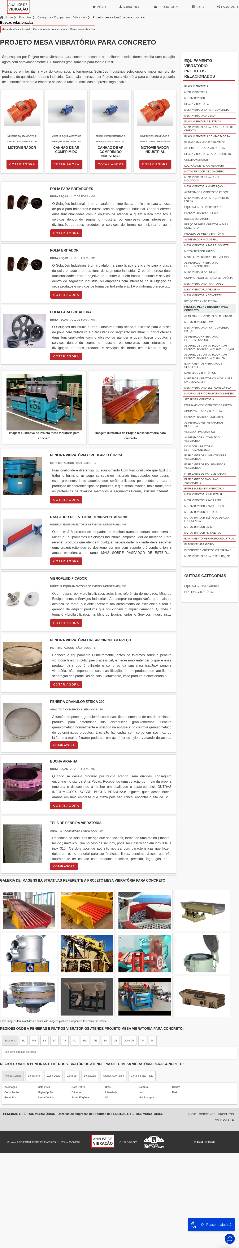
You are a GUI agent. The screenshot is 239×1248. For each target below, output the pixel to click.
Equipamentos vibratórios (203, 207)
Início (99, 7)
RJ (23, 1040)
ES (44, 1040)
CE (115, 1040)
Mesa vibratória (195, 92)
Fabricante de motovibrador (205, 473)
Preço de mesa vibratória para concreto (206, 226)
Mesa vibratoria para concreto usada (206, 199)
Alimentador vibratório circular (208, 316)
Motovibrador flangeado (202, 532)
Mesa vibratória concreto (203, 295)
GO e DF (129, 1040)
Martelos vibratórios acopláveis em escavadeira (208, 380)
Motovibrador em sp (198, 526)
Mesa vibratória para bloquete (206, 245)
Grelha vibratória (197, 159)
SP (54, 1040)
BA (105, 1040)
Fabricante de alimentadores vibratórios (205, 457)
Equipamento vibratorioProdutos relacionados (199, 68)
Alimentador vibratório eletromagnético (201, 264)
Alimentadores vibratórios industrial (203, 424)
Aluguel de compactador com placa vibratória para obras (205, 356)
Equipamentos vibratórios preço (208, 405)
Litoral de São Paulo (142, 1075)
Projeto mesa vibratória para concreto (206, 309)
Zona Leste (90, 1075)
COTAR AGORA (22, 164)
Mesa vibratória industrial (16, 29)
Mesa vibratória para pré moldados (202, 179)
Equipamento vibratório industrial (209, 538)
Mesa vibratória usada (200, 115)
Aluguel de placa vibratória (204, 148)
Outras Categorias (205, 576)
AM (142, 1040)
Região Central (12, 1075)
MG (34, 1040)
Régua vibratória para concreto (207, 154)
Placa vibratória (196, 86)
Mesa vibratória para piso (202, 500)
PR (64, 1040)
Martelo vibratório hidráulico (206, 257)
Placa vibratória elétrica (202, 121)
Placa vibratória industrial (204, 417)
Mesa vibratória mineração (203, 186)
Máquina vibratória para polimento (209, 393)
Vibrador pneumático (199, 431)
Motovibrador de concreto (204, 171)
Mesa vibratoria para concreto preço (206, 329)
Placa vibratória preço (201, 213)
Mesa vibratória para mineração (207, 556)
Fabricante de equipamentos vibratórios (204, 466)
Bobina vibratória (196, 218)
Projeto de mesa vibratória (204, 233)
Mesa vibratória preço (200, 272)
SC (75, 1040)
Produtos (166, 7)
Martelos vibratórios (200, 372)
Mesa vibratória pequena (202, 289)
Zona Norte (34, 1075)
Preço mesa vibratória (82, 29)
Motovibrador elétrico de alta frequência (206, 519)
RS (85, 1040)
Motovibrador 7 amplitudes (204, 506)
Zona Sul (72, 1075)
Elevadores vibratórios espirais (207, 550)
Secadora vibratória (199, 399)
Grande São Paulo (113, 1075)
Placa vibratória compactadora (50, 29)
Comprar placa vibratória (203, 411)
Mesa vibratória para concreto (206, 109)
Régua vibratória (196, 104)
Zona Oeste (53, 1075)
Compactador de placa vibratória (208, 277)
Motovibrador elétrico (201, 512)
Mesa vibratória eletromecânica (207, 387)
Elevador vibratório (199, 544)
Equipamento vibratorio (201, 586)
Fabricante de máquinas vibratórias (201, 481)
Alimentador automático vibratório (202, 439)
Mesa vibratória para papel (203, 283)
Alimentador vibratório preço (206, 192)
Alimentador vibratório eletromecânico (201, 338)
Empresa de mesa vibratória (204, 488)
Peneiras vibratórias (199, 592)
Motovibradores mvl (199, 322)
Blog (198, 7)
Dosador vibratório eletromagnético (198, 448)
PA (152, 1040)
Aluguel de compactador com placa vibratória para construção (209, 347)
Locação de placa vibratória (204, 165)
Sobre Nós (129, 7)
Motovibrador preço (199, 251)
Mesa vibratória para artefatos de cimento (209, 129)
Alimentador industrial (201, 239)
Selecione (10, 1040)
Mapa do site (224, 1119)
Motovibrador (194, 98)
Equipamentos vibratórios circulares (203, 365)
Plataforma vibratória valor (205, 142)
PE (95, 1040)
